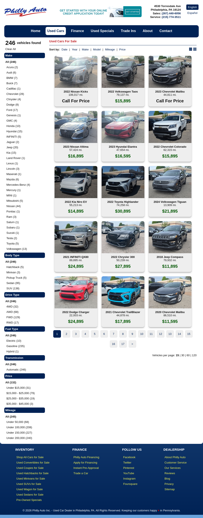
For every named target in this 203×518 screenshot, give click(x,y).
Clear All (10, 49)
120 (194, 355)
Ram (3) (11, 216)
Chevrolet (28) (15, 94)
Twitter (127, 462)
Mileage (110, 49)
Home (35, 31)
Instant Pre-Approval (86, 467)
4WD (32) (12, 306)
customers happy (147, 510)
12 (160, 334)
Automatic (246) (16, 369)
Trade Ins (128, 31)
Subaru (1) (12, 227)
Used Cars (55, 31)
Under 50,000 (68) (17, 422)
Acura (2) (12, 67)
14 (179, 334)
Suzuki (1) (12, 232)
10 (141, 334)
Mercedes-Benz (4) (18, 184)
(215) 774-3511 (171, 17)
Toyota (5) (12, 243)
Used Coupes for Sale (30, 467)
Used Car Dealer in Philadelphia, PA (73, 510)
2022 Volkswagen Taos (123, 91)
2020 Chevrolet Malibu (170, 312)
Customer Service (175, 462)
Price (122, 49)
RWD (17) (12, 322)
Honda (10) (13, 126)
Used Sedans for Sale (29, 494)
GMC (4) (11, 120)
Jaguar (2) (12, 142)
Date (64, 49)
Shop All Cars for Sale (30, 457)
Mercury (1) (13, 190)
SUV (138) (12, 288)
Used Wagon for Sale (29, 489)
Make (85, 49)
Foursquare (130, 484)
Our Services (172, 467)
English (192, 7)
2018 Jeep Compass (170, 257)
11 (151, 334)
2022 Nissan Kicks (76, 91)
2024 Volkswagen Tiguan (170, 201)
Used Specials (102, 31)
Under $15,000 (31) (18, 387)
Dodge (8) (12, 104)
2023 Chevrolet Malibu (170, 91)
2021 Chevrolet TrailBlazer (123, 312)
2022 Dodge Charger (75, 312)
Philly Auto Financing (86, 457)
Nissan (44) (13, 206)
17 (122, 344)
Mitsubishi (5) (14, 200)
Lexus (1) (12, 163)
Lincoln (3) (12, 168)
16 (113, 344)
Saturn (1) (12, 222)
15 (188, 334)
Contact (165, 31)
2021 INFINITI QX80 (76, 257)
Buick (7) (11, 83)
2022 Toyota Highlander (123, 201)
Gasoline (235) (15, 346)
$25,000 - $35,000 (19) (20, 398)
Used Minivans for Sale (30, 478)
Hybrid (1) (12, 351)
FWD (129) (13, 317)
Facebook (129, 457)
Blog (167, 478)
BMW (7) (11, 77)
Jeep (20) (12, 147)
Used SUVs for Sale (28, 484)
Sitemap (169, 489)
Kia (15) (11, 152)
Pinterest (128, 467)
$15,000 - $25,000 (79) (20, 393)
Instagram (129, 478)
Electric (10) (13, 340)
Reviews (169, 473)
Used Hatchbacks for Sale (32, 473)
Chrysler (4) (13, 99)
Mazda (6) (12, 179)
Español (192, 13)
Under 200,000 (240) (19, 438)
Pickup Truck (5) (16, 277)
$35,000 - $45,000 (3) (19, 403)
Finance (77, 31)
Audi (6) (11, 72)
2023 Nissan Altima (75, 146)
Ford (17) (12, 110)
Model (97, 49)
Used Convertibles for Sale (33, 462)
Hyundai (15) (14, 131)
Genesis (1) (13, 115)
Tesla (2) (11, 238)
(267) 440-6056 (171, 13)
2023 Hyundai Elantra (123, 146)
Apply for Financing (85, 462)
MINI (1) (11, 195)
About (148, 31)
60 (188, 355)
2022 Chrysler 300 (123, 257)
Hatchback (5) (15, 267)
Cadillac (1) (13, 88)
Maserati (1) (13, 174)
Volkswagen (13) (16, 248)
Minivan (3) (13, 272)
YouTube (128, 473)
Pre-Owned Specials (29, 500)
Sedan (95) (13, 283)
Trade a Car (80, 473)
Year (74, 49)
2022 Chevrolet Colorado (170, 146)
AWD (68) (12, 311)
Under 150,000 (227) (19, 432)
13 (169, 334)
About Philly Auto (174, 457)
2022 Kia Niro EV (76, 201)
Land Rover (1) (15, 158)
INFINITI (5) (13, 136)
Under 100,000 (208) (19, 427)
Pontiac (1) (13, 211)
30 (182, 355)
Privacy (169, 484)
